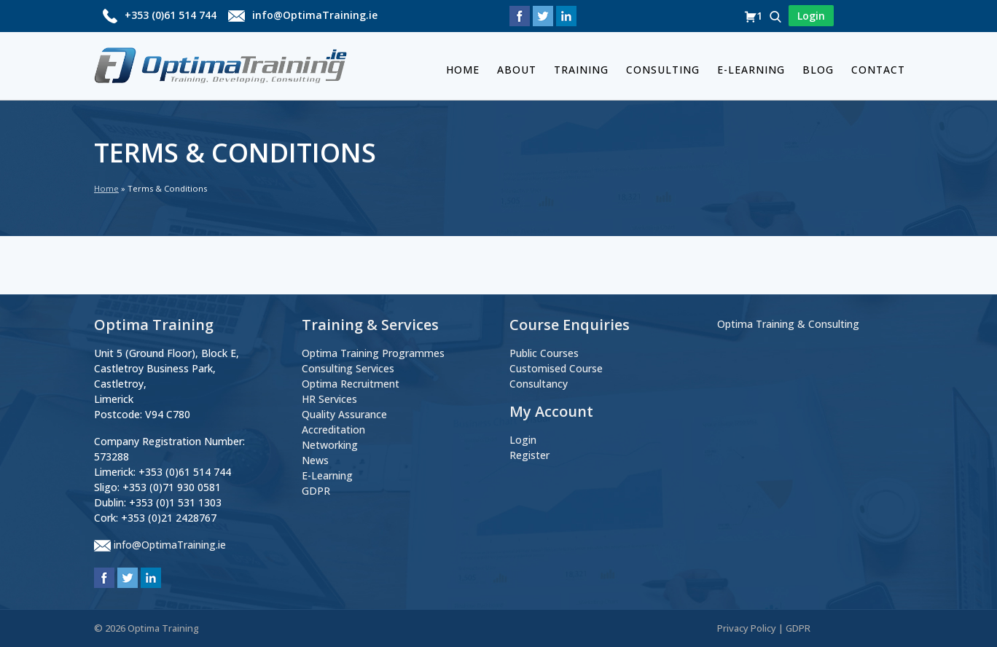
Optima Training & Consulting (788, 324)
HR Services (329, 399)
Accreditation (333, 429)
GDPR (316, 491)
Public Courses (544, 353)
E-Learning (751, 70)
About (516, 70)
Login (522, 440)
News (315, 460)
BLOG (818, 70)
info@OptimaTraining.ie (315, 15)
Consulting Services (348, 368)
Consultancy (538, 384)
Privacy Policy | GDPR (763, 628)
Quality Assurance (344, 414)
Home (463, 70)
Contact (878, 70)
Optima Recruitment (350, 384)
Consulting (663, 70)
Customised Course (556, 368)
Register (529, 455)
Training (581, 70)
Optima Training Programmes (373, 353)
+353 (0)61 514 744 (170, 15)
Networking (330, 445)
